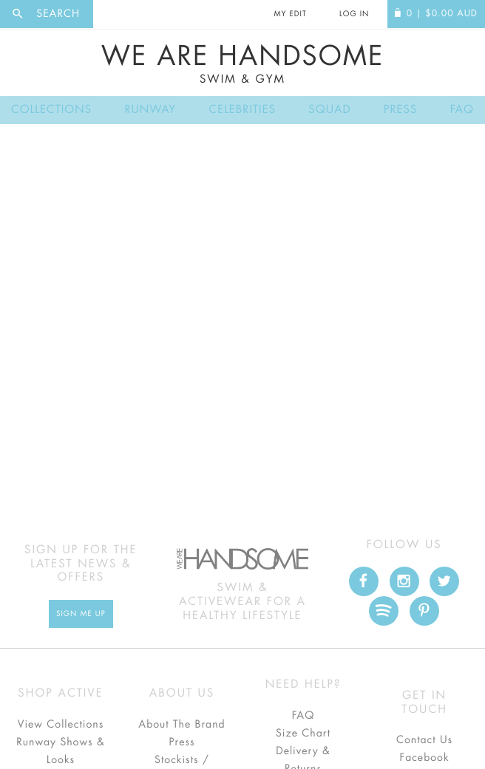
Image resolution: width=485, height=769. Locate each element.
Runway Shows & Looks (60, 751)
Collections (51, 109)
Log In (354, 14)
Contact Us (424, 740)
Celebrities (242, 109)
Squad (329, 109)
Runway (150, 109)
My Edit (290, 14)
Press (400, 109)
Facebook (424, 758)
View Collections (61, 725)
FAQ (462, 109)
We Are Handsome (242, 64)
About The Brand (181, 725)
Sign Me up (81, 614)
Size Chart (303, 733)
